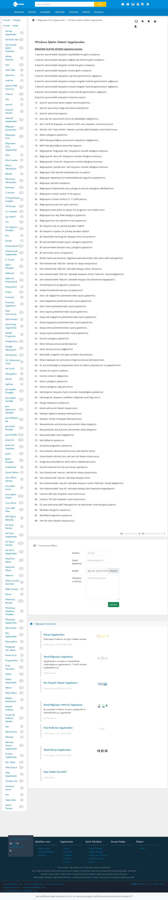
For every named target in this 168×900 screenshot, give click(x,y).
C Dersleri (10, 192)
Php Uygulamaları (11, 635)
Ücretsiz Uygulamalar (11, 755)
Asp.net (8, 104)
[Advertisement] (97, 814)
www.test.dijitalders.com (34, 887)
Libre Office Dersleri (10, 479)
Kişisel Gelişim (12, 472)
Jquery (8, 453)
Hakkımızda (44, 848)
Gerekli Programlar (10, 334)
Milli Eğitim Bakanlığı (10, 518)
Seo (7, 726)
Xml (7, 794)
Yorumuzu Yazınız (76, 580)
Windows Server (9, 788)
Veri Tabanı (10, 762)
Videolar (59, 12)
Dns (7, 235)
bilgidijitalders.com (16, 845)
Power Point (10, 655)
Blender (8, 173)
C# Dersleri (10, 206)
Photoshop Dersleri (10, 601)
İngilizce (9, 384)
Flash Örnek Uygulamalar (11, 326)
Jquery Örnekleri (9, 460)
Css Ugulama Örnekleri (11, 229)
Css (7, 221)
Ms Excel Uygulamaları (11, 535)
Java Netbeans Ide (11, 419)
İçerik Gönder (95, 848)
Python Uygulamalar (11, 681)
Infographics (11, 373)
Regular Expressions (10, 700)
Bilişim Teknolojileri (10, 167)
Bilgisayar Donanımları (11, 128)
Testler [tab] (15, 25)
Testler (32, 12)
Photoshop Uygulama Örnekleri (10, 611)
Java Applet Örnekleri (10, 391)
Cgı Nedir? (10, 216)
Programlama (11, 660)
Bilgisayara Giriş (10, 136)
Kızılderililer (10, 467)
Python (8, 674)
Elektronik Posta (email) (11, 280)
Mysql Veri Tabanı (10, 568)
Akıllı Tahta (10, 70)
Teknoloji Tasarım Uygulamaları (11, 745)
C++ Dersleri (11, 211)
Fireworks (9, 297)
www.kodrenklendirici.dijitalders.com (20, 890)
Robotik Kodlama (9, 708)
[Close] (131, 896)
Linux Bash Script (10, 487)
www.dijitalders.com (12, 883)
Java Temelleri (11, 434)
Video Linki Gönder (98, 855)
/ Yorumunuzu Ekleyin (45, 545)
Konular (19, 12)
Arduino (9, 94)
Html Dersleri (11, 354)
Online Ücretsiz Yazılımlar (12, 582)
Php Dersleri (11, 627)
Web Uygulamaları (11, 774)
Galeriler (45, 12)
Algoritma (9, 75)
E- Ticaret (9, 259)
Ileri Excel (9, 368)
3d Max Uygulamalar (11, 33)
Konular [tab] (6, 20)
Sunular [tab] (6, 25)
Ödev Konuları (11, 589)
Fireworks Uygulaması (10, 304)
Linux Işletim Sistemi (10, 496)
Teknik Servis (11, 731)
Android (9, 80)
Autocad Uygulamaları (11, 120)
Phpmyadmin (11, 641)
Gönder (113, 604)
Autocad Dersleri (9, 111)
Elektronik (9, 273)
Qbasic (8, 687)
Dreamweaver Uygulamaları (11, 253)
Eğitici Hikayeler (9, 266)
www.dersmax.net (11, 887)
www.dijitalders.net (34, 883)
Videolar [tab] (17, 20)
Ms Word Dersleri (9, 543)
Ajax (7, 64)
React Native (11, 692)
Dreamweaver (11, 245)
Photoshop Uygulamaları (11, 621)
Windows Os (11, 781)
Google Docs (11, 341)
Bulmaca (99, 12)
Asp (7, 99)
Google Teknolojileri (10, 348)
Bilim (7, 154)
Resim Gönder (96, 851)
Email (142, 848)
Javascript (9, 439)
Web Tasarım (11, 767)
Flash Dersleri (11, 319)
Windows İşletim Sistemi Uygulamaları (85, 20)
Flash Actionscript (10, 312)
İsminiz (75, 553)
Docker (8, 240)
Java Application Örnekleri (10, 409)
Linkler (86, 12)
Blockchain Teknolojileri (10, 180)
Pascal (8, 594)
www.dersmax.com (54, 883)
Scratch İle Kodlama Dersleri (10, 718)
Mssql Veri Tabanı (10, 560)
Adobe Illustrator (9, 58)
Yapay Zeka (10, 799)
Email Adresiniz (77, 562)
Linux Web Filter (10, 509)
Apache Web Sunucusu (11, 87)
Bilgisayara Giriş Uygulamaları (11, 146)
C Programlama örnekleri (12, 199)
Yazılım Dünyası (9, 807)
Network (9, 575)
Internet (8, 378)
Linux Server (10, 502)
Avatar (75, 570)
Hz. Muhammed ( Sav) (12, 362)
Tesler (66, 848)
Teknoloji (9, 736)
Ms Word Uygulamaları (11, 552)
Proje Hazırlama (10, 667)
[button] (148, 4)
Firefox (8, 292)
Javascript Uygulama (9, 447)
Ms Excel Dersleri (9, 526)
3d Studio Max (12, 39)
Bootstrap (9, 187)
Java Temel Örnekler (10, 428)
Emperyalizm (11, 286)
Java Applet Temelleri (10, 399)
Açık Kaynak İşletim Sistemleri (10, 48)
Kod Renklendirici (47, 851)
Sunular (73, 12)
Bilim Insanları (11, 160)
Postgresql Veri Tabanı (10, 648)
